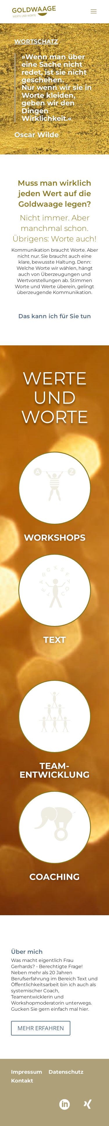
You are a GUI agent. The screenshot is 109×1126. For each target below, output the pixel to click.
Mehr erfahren (40, 1028)
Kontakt (22, 1081)
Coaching (54, 876)
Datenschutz (66, 1072)
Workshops (54, 537)
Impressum (26, 1072)
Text (54, 639)
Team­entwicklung (54, 770)
